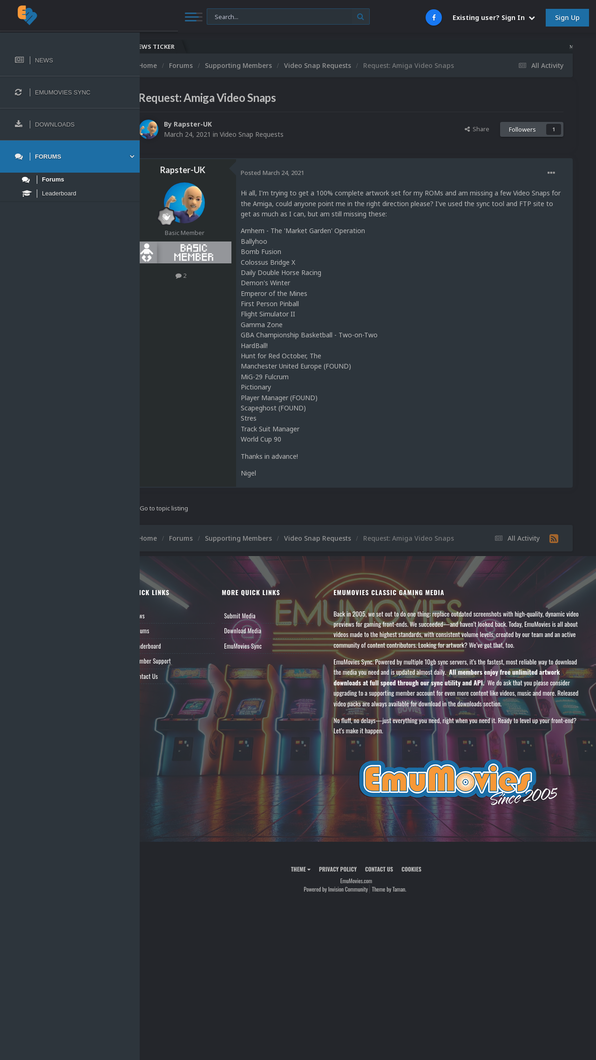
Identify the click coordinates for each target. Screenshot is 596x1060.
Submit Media (258, 615)
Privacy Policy (349, 869)
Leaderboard (170, 646)
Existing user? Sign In (494, 17)
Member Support (175, 660)
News (162, 615)
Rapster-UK (216, 124)
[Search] (251, 17)
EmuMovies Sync (261, 646)
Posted (295, 172)
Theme (312, 869)
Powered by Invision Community (347, 889)
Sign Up (567, 17)
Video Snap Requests (275, 134)
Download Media (260, 630)
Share (477, 129)
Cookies (423, 869)
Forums (164, 630)
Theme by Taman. (401, 889)
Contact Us (168, 676)
